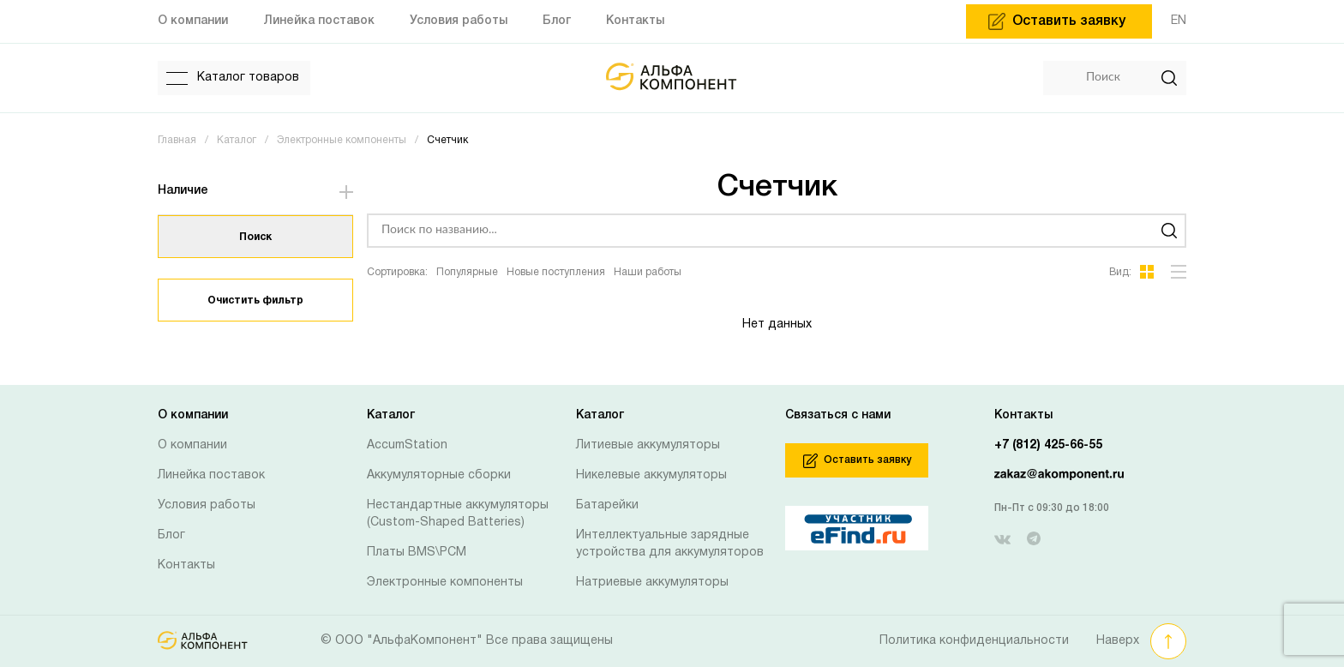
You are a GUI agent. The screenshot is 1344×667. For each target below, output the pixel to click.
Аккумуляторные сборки (439, 475)
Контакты (186, 565)
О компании (192, 445)
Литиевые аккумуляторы (648, 445)
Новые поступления (556, 272)
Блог (171, 535)
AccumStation (407, 445)
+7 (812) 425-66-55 (1048, 445)
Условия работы (206, 505)
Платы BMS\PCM (416, 552)
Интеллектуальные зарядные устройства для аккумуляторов (670, 544)
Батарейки (607, 505)
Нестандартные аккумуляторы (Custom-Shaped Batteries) (458, 514)
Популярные (467, 272)
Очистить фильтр (255, 300)
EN (1178, 21)
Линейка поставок (211, 475)
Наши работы (647, 272)
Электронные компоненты (445, 582)
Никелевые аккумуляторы (651, 475)
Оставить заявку (857, 461)
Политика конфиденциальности (974, 640)
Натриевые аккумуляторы (652, 582)
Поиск (255, 237)
